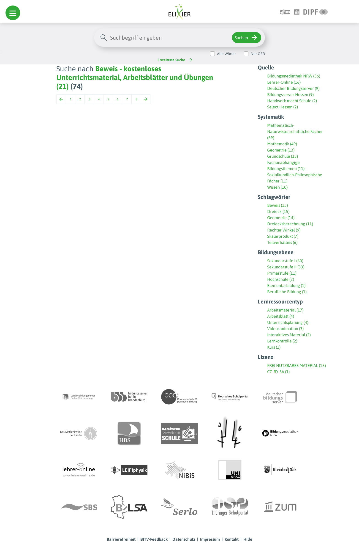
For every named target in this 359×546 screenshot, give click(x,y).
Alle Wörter (226, 54)
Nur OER (258, 54)
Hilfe (247, 539)
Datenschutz (183, 539)
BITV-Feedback (154, 539)
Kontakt (232, 539)
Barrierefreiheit (121, 539)
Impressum (210, 539)
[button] (12, 13)
